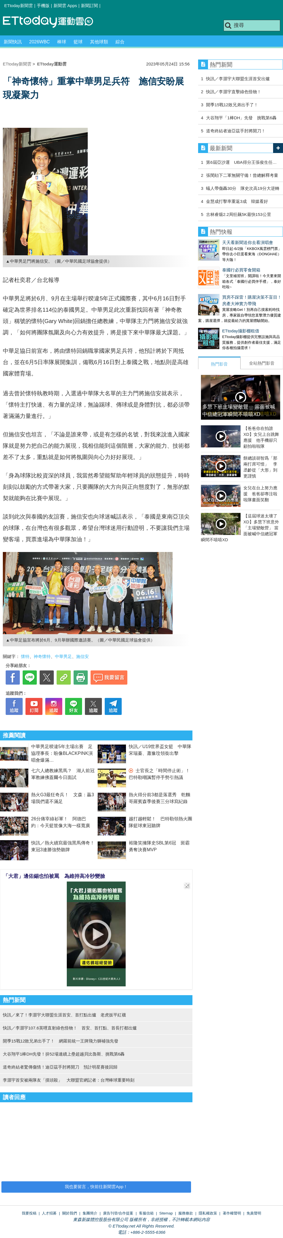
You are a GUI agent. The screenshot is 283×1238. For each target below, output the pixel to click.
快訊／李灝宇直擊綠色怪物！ (233, 91)
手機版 (43, 5)
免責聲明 (253, 1213)
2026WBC (39, 41)
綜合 (120, 41)
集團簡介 (90, 1213)
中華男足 (63, 656)
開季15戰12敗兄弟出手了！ (232, 104)
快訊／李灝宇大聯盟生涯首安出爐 (238, 78)
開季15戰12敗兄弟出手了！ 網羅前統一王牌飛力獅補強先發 (63, 1041)
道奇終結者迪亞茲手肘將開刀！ (235, 130)
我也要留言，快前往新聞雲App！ (96, 1186)
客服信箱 (146, 1213)
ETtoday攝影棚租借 (216, 319)
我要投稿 (29, 1213)
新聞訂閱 (89, 5)
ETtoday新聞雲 (18, 5)
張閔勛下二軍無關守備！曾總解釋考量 (242, 175)
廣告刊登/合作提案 (118, 1213)
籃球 (78, 41)
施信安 (82, 656)
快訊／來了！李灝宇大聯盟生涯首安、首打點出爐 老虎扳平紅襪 (64, 1014)
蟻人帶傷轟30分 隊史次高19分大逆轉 (242, 188)
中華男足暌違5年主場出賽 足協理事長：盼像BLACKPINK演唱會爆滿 (62, 753)
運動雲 (52, 22)
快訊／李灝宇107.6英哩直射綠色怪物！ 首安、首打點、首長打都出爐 (70, 1027)
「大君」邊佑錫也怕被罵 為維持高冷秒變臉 (54, 876)
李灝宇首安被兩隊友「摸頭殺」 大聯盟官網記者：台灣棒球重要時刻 (68, 1080)
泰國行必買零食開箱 (217, 264)
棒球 (61, 41)
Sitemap (166, 1213)
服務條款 (185, 1213)
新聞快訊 (13, 41)
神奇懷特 (42, 656)
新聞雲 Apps (65, 5)
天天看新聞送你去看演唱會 (223, 242)
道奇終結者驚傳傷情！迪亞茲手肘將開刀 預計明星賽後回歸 (60, 1067)
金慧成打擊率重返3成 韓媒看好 (237, 201)
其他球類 (99, 41)
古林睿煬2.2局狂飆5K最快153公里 (238, 214)
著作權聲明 (232, 1213)
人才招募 (49, 1213)
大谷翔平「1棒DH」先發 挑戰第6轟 (241, 117)
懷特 (25, 656)
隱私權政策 (208, 1213)
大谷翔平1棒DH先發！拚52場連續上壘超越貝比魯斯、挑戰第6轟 (64, 1054)
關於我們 (69, 1213)
